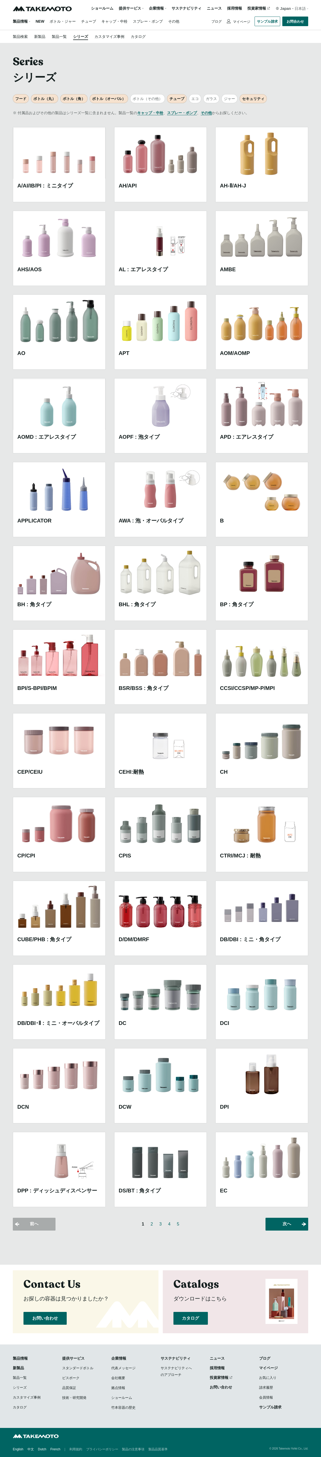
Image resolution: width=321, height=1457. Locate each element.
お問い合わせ (45, 1318)
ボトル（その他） (148, 99)
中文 (30, 1449)
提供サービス (73, 1358)
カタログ (138, 36)
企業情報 (118, 1358)
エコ (195, 99)
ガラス (211, 99)
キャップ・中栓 (114, 21)
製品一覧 (59, 36)
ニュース (214, 8)
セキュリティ (253, 99)
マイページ (241, 22)
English (18, 1449)
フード (20, 99)
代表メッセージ (123, 1368)
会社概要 (118, 1378)
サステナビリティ (186, 8)
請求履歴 (266, 1388)
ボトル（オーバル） (109, 99)
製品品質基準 (158, 1449)
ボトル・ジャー (63, 21)
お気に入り (267, 1378)
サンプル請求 (267, 21)
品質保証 (69, 1388)
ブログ (216, 21)
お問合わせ (295, 21)
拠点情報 (118, 1388)
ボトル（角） (74, 99)
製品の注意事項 (133, 1449)
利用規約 (75, 1449)
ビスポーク (71, 1378)
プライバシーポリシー (102, 1449)
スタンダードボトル (77, 1368)
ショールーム (102, 8)
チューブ (88, 21)
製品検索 (20, 36)
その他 (173, 21)
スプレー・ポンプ (148, 21)
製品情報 (20, 21)
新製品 (39, 36)
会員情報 (266, 1397)
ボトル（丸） (44, 99)
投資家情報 (256, 8)
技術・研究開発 (74, 1398)
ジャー (229, 99)
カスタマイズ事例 (109, 36)
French (55, 1449)
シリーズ (80, 36)
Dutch (42, 1449)
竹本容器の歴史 (123, 1408)
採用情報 (234, 8)
